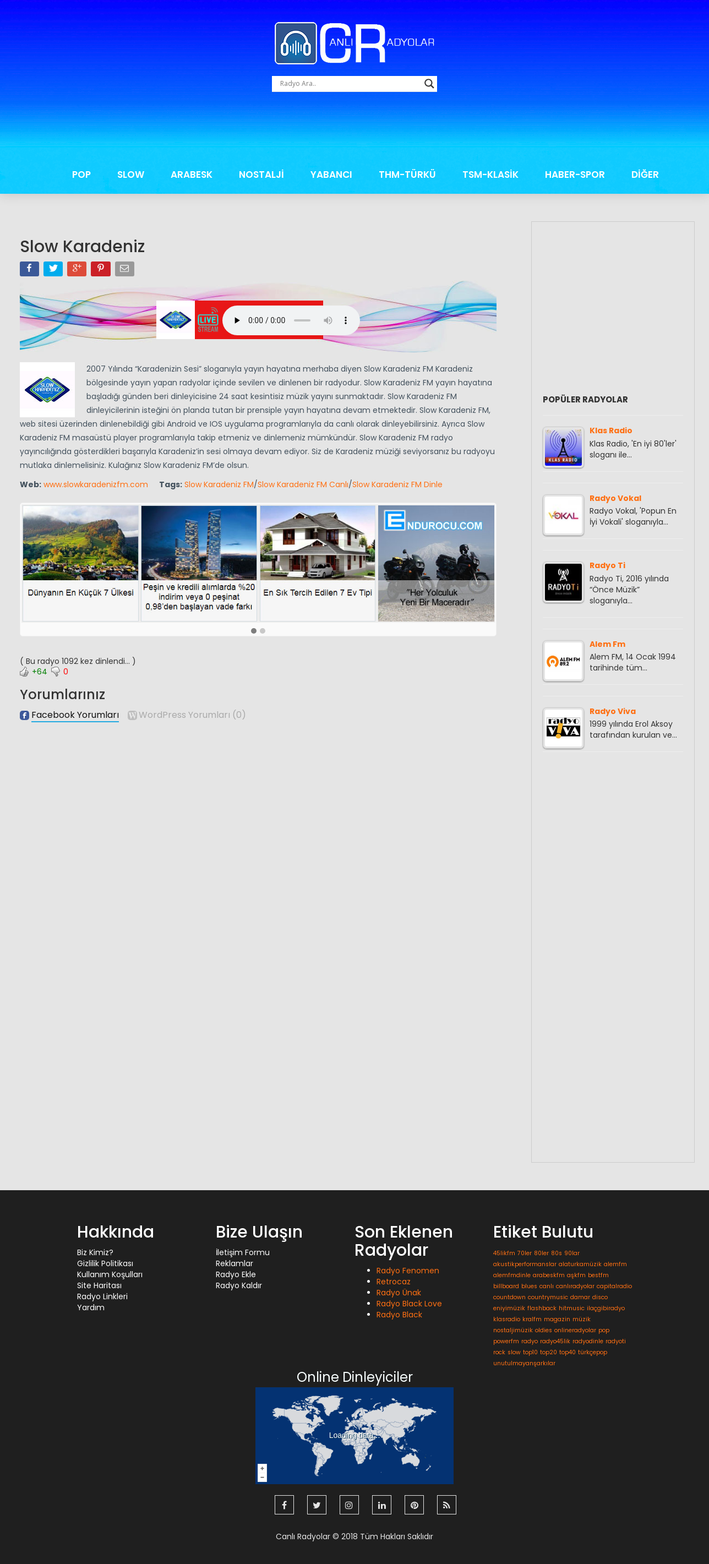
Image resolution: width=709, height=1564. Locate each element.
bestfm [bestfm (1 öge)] (598, 1275)
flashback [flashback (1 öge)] (542, 1308)
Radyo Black (399, 1314)
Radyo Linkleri (102, 1296)
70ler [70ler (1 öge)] (524, 1253)
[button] (253, 631)
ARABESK (191, 174)
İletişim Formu (243, 1252)
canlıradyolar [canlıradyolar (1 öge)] (575, 1286)
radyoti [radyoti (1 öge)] (616, 1341)
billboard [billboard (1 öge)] (506, 1286)
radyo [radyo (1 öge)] (529, 1341)
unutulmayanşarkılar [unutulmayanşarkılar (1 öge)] (524, 1363)
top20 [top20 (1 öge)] (548, 1352)
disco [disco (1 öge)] (600, 1297)
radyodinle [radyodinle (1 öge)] (587, 1341)
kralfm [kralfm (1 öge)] (532, 1319)
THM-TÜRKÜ (407, 174)
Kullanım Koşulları (110, 1274)
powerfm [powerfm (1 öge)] (506, 1341)
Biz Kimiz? (95, 1252)
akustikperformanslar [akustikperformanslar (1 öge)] (525, 1264)
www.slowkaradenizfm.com (95, 484)
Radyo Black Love (409, 1303)
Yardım (91, 1307)
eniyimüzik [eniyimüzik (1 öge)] (509, 1308)
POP (81, 174)
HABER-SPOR (575, 174)
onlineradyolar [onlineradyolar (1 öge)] (575, 1330)
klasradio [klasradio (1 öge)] (506, 1319)
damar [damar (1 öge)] (580, 1297)
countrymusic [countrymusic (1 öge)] (548, 1297)
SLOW (130, 174)
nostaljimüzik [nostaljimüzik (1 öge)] (513, 1330)
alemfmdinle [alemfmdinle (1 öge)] (512, 1275)
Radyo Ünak (399, 1292)
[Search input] (349, 83)
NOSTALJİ (261, 174)
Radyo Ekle (236, 1274)
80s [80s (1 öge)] (556, 1253)
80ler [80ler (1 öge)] (541, 1253)
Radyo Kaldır (239, 1285)
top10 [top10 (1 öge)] (530, 1352)
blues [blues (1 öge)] (529, 1286)
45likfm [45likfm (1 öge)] (504, 1253)
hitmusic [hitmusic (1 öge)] (572, 1308)
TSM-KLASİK (490, 174)
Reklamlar (234, 1263)
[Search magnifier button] (429, 83)
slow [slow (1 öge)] (514, 1352)
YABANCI (331, 174)
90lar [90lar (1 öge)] (572, 1253)
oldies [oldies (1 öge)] (543, 1330)
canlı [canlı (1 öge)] (546, 1286)
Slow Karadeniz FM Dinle (397, 484)
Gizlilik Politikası (105, 1263)
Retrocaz (394, 1281)
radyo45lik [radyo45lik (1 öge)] (555, 1341)
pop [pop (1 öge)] (603, 1330)
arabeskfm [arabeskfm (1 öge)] (549, 1275)
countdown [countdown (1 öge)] (509, 1297)
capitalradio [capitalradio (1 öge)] (614, 1286)
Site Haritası (99, 1285)
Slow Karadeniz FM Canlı (303, 484)
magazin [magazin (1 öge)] (557, 1319)
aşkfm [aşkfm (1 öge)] (576, 1275)
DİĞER (645, 174)
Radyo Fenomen (408, 1270)
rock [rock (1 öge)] (499, 1352)
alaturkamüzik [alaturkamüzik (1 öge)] (580, 1264)
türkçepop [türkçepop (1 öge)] (592, 1352)
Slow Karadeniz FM (219, 484)
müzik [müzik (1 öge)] (581, 1319)
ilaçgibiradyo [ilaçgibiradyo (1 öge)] (606, 1308)
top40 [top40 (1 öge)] (567, 1352)
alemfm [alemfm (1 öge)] (615, 1264)
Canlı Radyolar (303, 1536)
